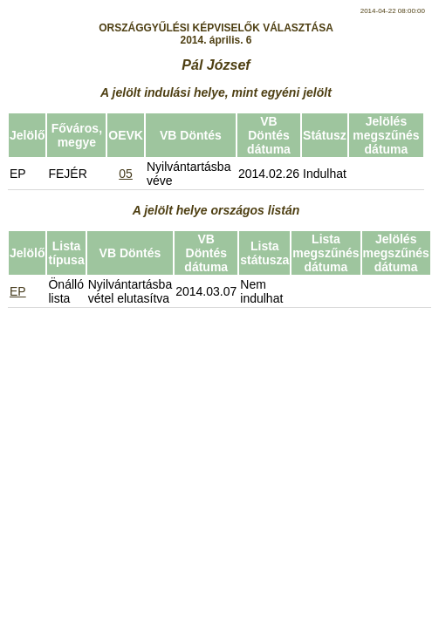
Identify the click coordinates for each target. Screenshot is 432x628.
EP (18, 291)
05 (126, 174)
